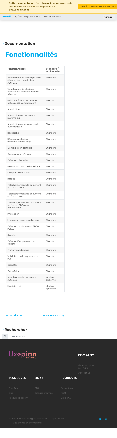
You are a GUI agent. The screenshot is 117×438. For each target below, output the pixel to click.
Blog (11, 392)
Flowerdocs (67, 388)
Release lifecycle (44, 392)
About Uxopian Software (86, 366)
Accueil (6, 17)
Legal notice (57, 418)
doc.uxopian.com (19, 9)
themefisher (35, 422)
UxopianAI (66, 397)
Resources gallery (18, 397)
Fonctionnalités (52, 16)
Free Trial (13, 388)
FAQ (37, 388)
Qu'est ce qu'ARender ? (27, 16)
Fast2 (63, 392)
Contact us (84, 372)
